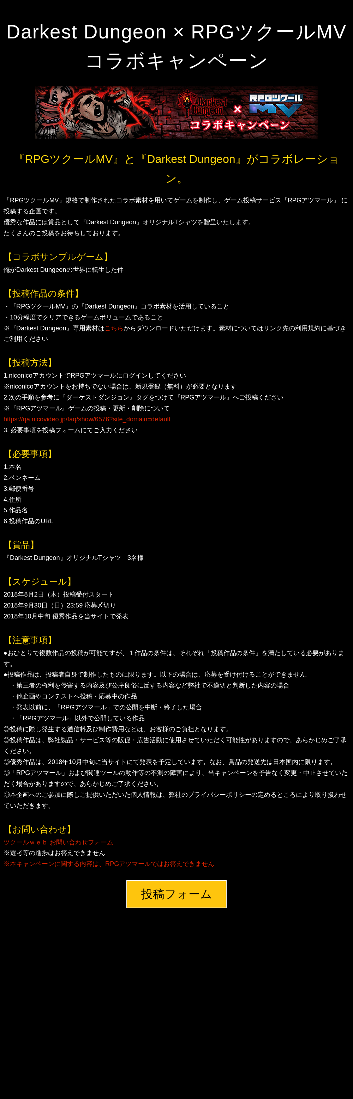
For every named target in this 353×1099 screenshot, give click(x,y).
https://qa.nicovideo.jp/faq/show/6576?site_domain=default (87, 419)
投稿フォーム (176, 893)
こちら (114, 328)
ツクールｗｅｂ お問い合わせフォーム (58, 842)
